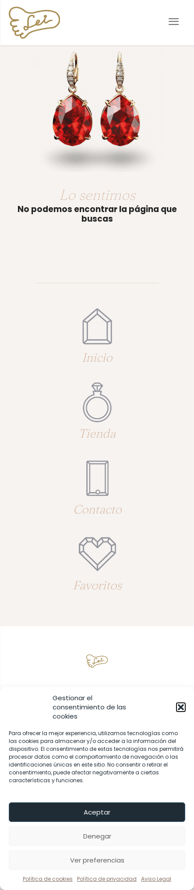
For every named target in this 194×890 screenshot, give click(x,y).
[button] (180, 707)
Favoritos (97, 585)
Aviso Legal (156, 879)
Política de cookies (48, 879)
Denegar (97, 836)
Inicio (97, 357)
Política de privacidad (107, 879)
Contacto (97, 509)
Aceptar (97, 812)
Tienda (97, 433)
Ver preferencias (97, 860)
